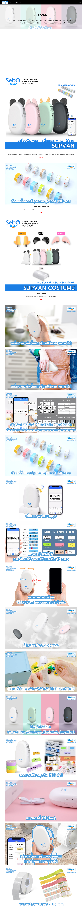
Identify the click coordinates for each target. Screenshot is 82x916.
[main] (41, 17)
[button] (80, 2)
